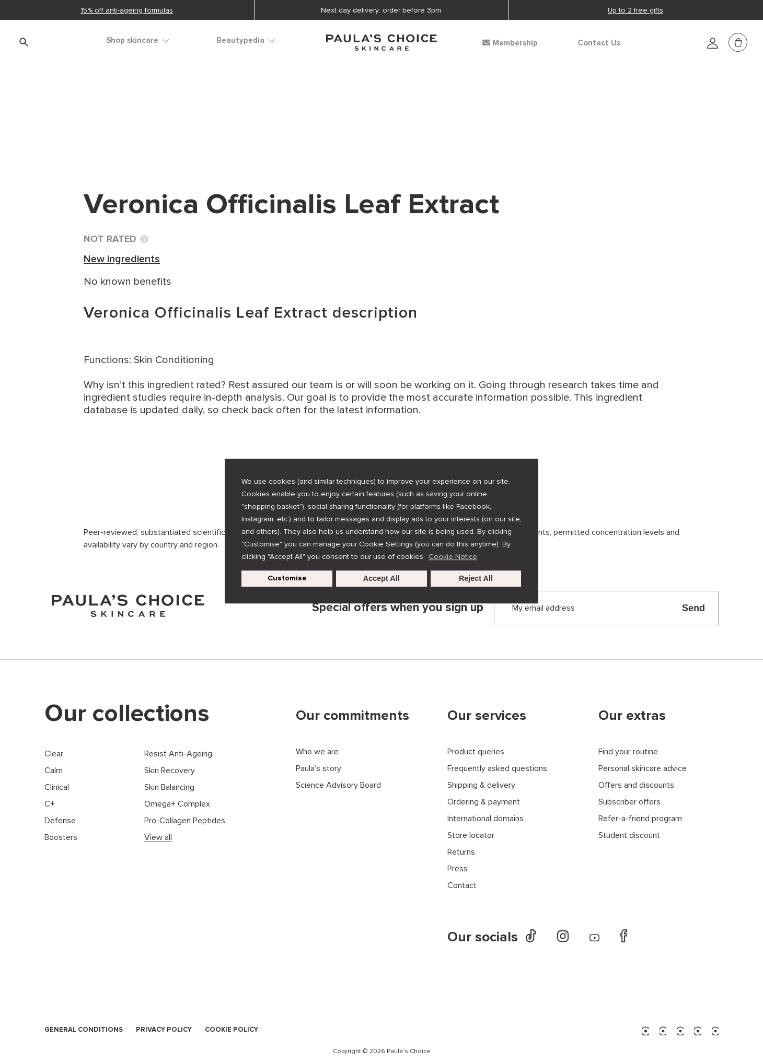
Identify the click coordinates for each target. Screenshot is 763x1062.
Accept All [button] (381, 579)
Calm (53, 770)
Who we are (317, 752)
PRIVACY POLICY (164, 1030)
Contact (462, 885)
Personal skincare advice (642, 768)
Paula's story (318, 768)
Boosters (60, 837)
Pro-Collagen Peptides (184, 820)
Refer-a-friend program (640, 818)
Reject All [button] (476, 579)
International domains (485, 818)
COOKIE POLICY (231, 1030)
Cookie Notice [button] (453, 556)
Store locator (470, 835)
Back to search (130, 136)
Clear (53, 754)
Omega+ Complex (177, 804)
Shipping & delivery (481, 785)
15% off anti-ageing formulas (126, 10)
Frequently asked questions (497, 768)
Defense (60, 820)
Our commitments (352, 715)
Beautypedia (245, 40)
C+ (49, 804)
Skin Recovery (169, 770)
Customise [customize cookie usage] (287, 578)
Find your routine (628, 752)
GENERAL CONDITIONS (83, 1030)
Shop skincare (137, 40)
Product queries (475, 752)
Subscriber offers (629, 802)
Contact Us (598, 43)
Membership (510, 43)
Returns (461, 852)
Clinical (56, 787)
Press (457, 869)
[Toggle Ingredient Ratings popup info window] (144, 239)
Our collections (127, 713)
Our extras (632, 715)
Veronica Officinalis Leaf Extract (354, 115)
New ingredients (231, 115)
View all (158, 837)
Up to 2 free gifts (635, 10)
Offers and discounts (636, 785)
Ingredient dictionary (134, 115)
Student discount (629, 835)
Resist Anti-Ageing (178, 754)
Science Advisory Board (338, 785)
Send (693, 608)
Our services (486, 715)
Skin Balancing (169, 787)
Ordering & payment (483, 802)
